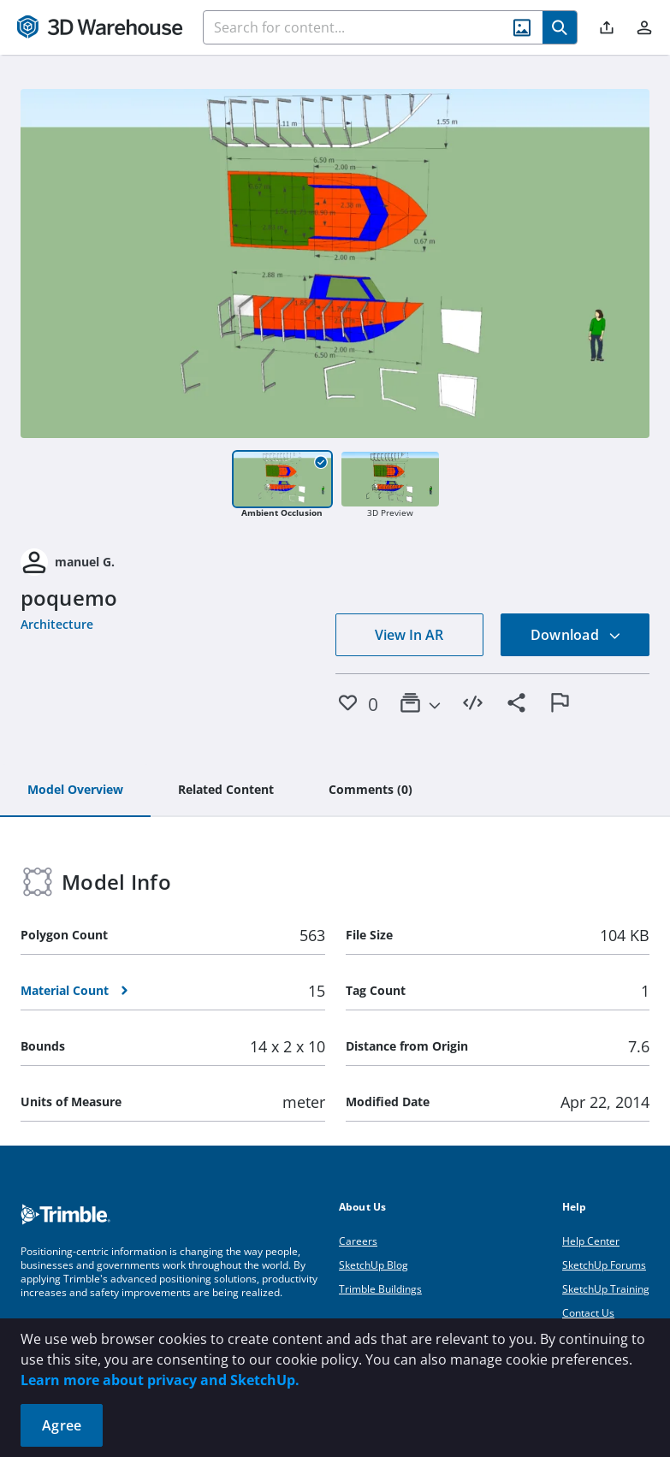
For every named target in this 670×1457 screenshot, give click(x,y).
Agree (61, 1425)
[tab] (75, 790)
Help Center (591, 1241)
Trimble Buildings (380, 1289)
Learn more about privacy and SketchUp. (160, 1380)
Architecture (57, 624)
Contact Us (588, 1313)
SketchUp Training (605, 1289)
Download (576, 634)
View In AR (409, 634)
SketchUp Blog (373, 1265)
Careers (358, 1241)
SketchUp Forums (604, 1265)
